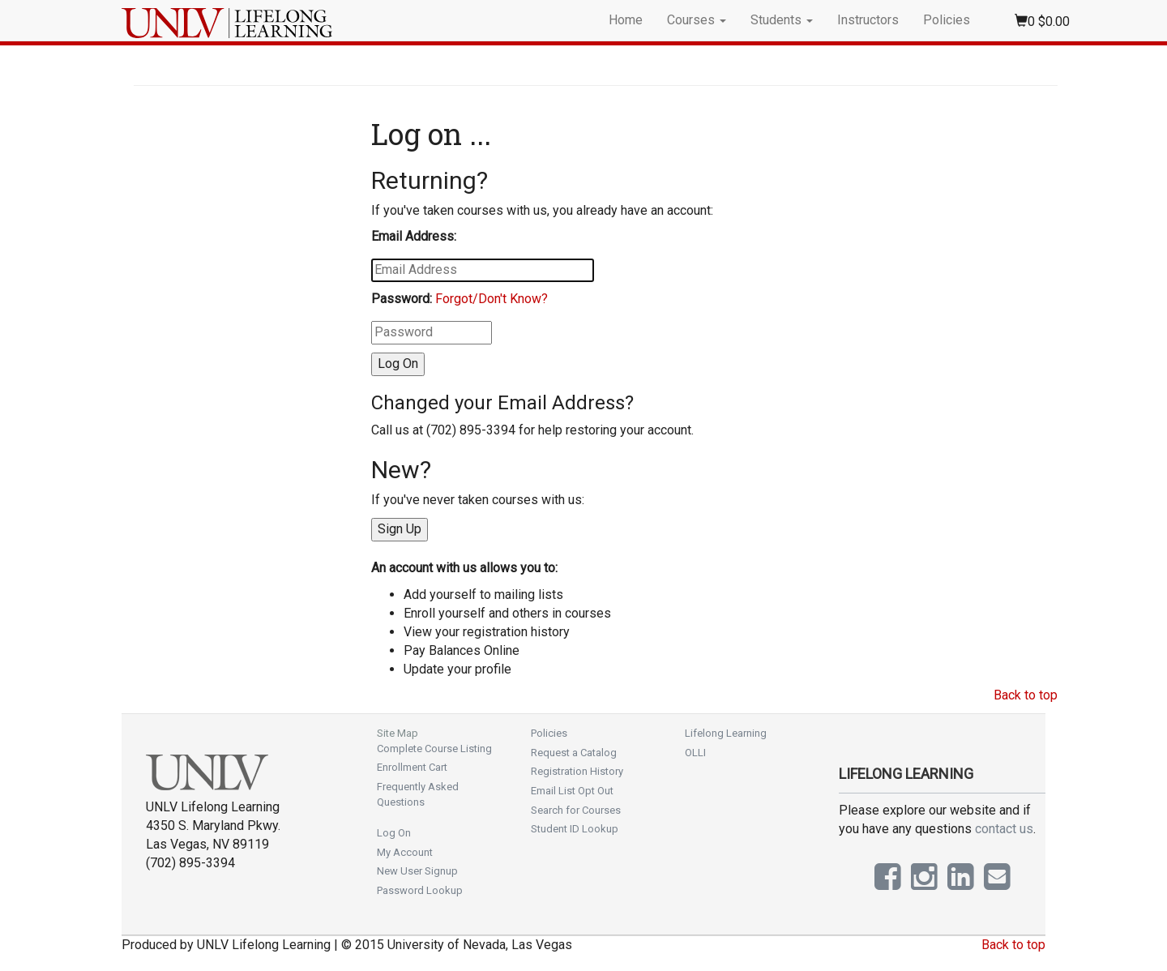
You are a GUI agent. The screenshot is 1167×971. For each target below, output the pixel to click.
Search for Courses (576, 810)
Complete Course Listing (434, 748)
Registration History (577, 771)
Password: (401, 298)
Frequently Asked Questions (418, 794)
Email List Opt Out (572, 791)
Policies (946, 20)
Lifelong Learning (726, 733)
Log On (394, 833)
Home (626, 20)
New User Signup (417, 871)
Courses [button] (696, 20)
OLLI (695, 752)
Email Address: (413, 236)
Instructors (868, 20)
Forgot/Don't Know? (491, 298)
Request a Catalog (574, 752)
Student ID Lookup (574, 829)
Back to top (1026, 695)
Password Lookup (420, 890)
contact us (1004, 828)
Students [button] (781, 20)
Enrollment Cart (412, 767)
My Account (405, 852)
